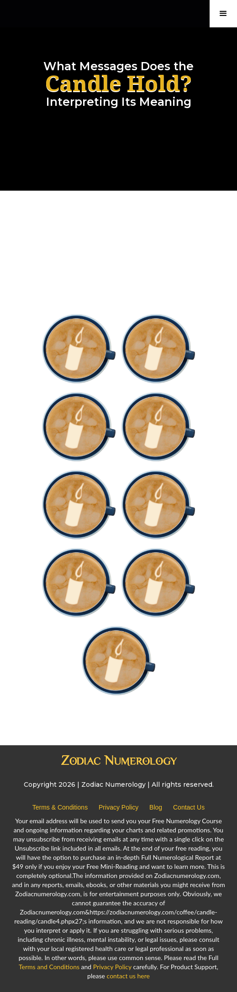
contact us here (128, 976)
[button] (223, 13)
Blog (155, 807)
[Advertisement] (118, 227)
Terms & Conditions (60, 807)
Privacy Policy (118, 807)
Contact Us (189, 807)
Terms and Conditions (49, 967)
